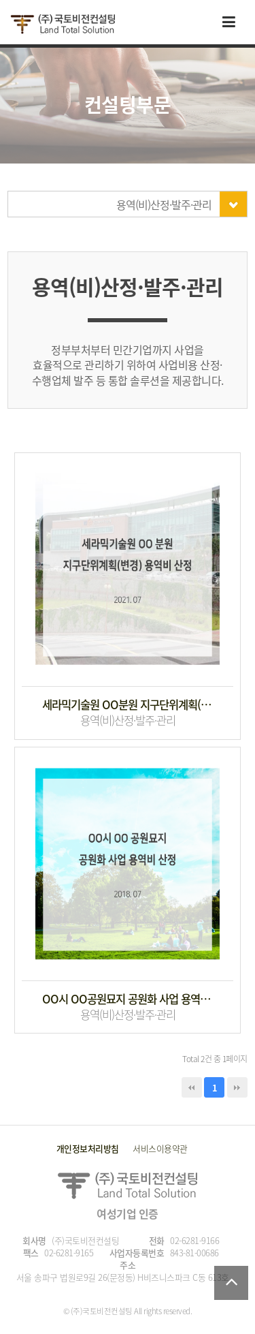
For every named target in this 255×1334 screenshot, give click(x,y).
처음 (192, 1087)
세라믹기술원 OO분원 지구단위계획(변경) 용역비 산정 (127, 705)
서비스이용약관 (160, 1148)
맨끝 (237, 1087)
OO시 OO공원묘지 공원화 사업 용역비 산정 (127, 999)
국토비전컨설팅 (62, 24)
